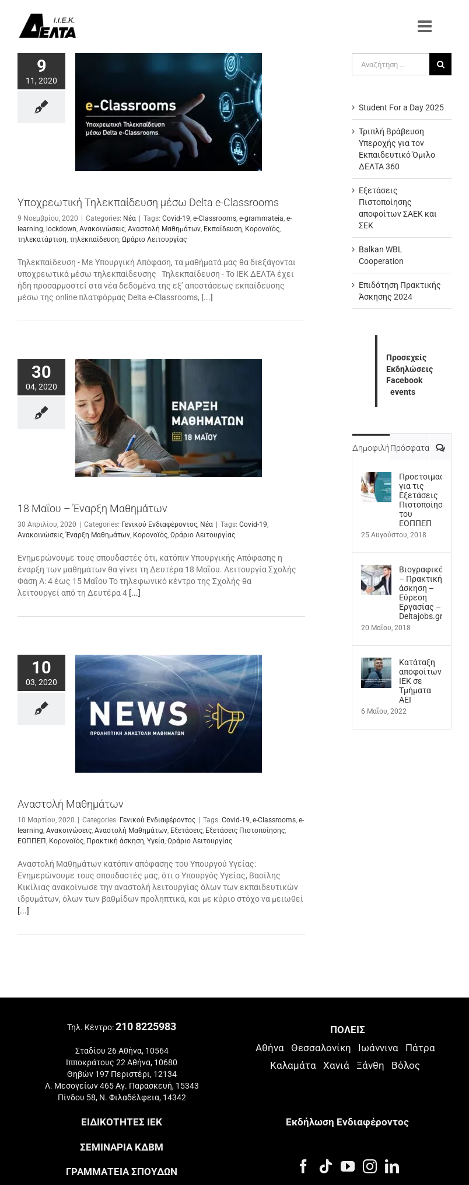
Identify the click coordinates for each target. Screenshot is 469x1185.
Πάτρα (420, 1048)
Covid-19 (176, 218)
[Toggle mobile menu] (426, 26)
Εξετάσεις (186, 830)
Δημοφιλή (371, 448)
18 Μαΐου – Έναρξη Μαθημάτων (92, 508)
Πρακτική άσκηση (115, 841)
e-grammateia (261, 218)
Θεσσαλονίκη (321, 1048)
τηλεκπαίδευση (94, 239)
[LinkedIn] (392, 1166)
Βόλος (405, 1065)
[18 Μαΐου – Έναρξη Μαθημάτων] (168, 418)
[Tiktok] (325, 1166)
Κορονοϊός (262, 229)
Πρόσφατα (409, 448)
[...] (207, 297)
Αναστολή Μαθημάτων (164, 229)
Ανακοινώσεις (102, 229)
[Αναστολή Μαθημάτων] (168, 714)
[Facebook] (303, 1166)
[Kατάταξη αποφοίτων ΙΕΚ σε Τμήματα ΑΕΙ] (376, 663)
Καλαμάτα (293, 1065)
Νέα (129, 218)
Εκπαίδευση (223, 229)
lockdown (61, 229)
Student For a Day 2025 (401, 107)
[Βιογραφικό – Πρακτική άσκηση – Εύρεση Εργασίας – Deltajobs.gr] (376, 570)
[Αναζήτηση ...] (390, 64)
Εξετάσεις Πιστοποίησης (245, 830)
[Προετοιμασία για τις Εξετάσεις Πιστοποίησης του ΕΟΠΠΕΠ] (376, 477)
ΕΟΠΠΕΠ (32, 841)
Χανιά (336, 1065)
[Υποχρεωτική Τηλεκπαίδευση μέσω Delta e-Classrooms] (168, 112)
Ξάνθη (370, 1065)
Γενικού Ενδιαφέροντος (159, 524)
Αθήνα (270, 1048)
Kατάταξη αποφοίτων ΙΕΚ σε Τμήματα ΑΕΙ (420, 681)
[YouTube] (348, 1166)
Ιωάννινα (378, 1048)
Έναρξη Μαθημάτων (98, 535)
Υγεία (155, 841)
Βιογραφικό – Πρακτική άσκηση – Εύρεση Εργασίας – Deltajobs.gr (420, 593)
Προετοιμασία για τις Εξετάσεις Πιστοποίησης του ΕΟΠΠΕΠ (420, 500)
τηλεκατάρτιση (42, 239)
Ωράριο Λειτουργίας (154, 239)
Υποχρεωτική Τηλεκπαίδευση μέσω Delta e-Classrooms (148, 202)
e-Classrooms (214, 218)
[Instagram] (370, 1166)
